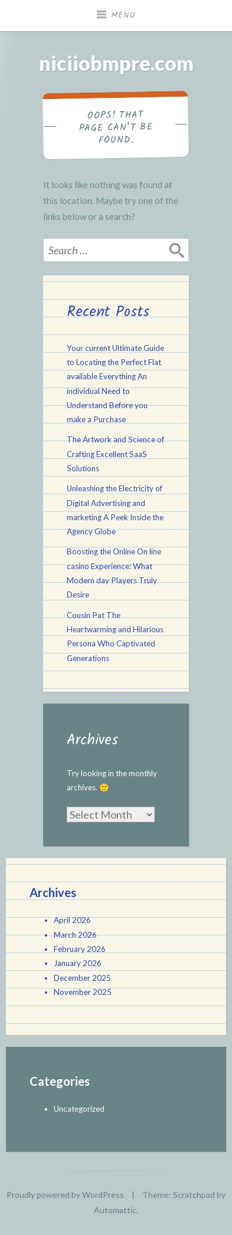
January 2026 (78, 963)
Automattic (115, 1210)
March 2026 (75, 935)
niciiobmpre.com (116, 63)
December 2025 (82, 978)
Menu (123, 15)
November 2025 (83, 992)
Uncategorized (79, 1109)
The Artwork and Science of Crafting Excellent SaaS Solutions (115, 454)
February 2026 (80, 949)
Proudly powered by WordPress (65, 1195)
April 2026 (72, 920)
